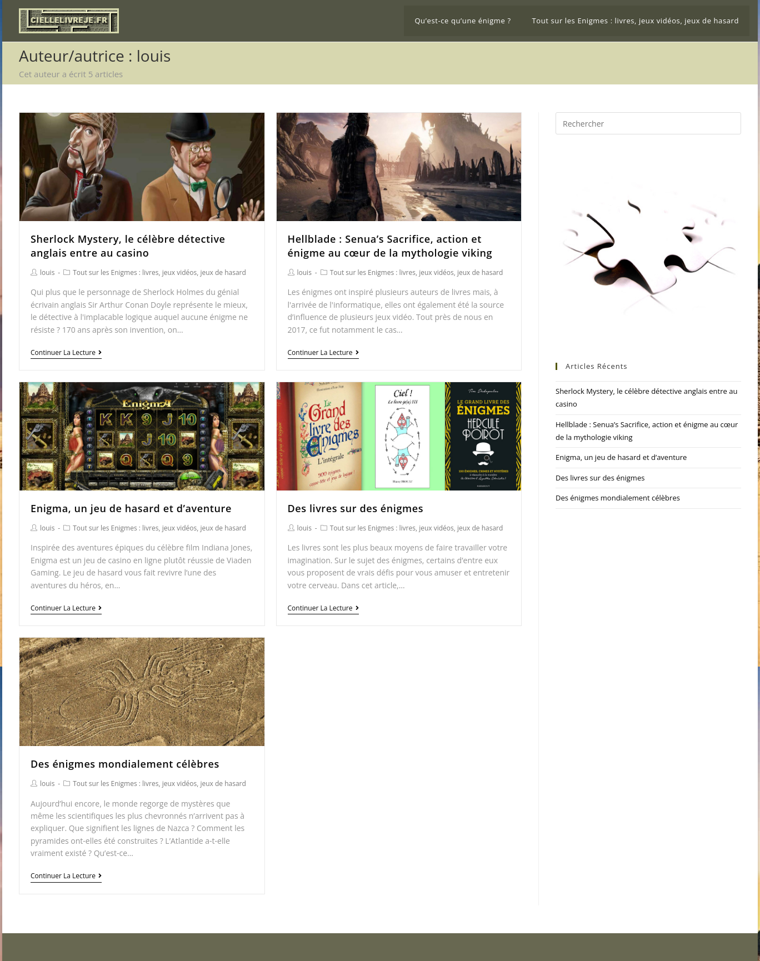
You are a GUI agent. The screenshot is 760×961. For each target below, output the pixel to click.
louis (47, 272)
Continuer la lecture (66, 353)
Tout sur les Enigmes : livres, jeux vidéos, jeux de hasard (159, 272)
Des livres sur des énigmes (356, 508)
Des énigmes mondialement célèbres (125, 763)
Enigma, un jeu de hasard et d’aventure (131, 508)
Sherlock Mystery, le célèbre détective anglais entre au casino (128, 245)
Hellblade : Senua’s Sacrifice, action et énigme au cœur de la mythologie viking (390, 245)
